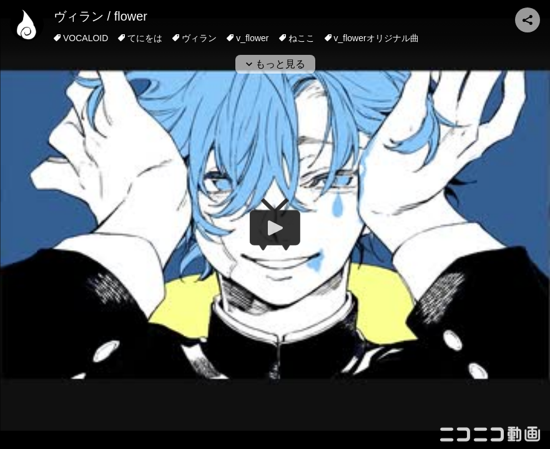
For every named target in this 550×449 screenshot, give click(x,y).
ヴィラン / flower (100, 16)
